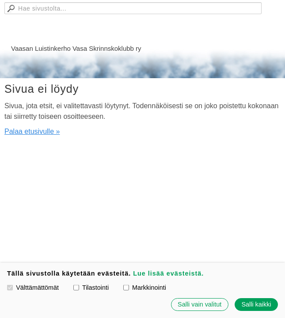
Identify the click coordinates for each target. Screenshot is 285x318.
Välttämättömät (33, 287)
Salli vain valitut (199, 304)
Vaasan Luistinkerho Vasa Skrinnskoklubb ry (76, 48)
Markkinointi (144, 287)
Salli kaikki (256, 304)
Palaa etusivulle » (32, 131)
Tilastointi (91, 287)
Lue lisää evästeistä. (168, 273)
